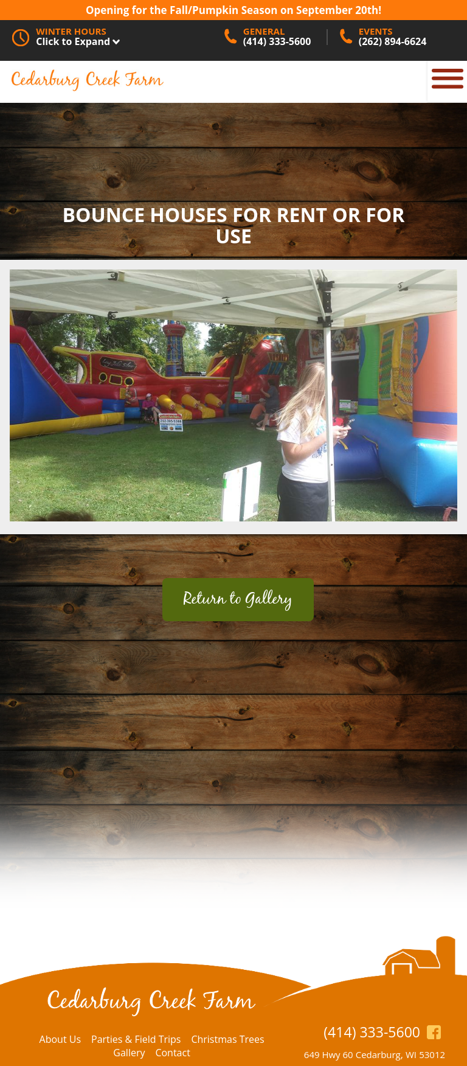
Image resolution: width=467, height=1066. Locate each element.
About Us (60, 1039)
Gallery (129, 1052)
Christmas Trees (227, 1039)
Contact (172, 1052)
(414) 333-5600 (371, 1032)
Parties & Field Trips (136, 1039)
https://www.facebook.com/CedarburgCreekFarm (434, 1032)
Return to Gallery (238, 600)
